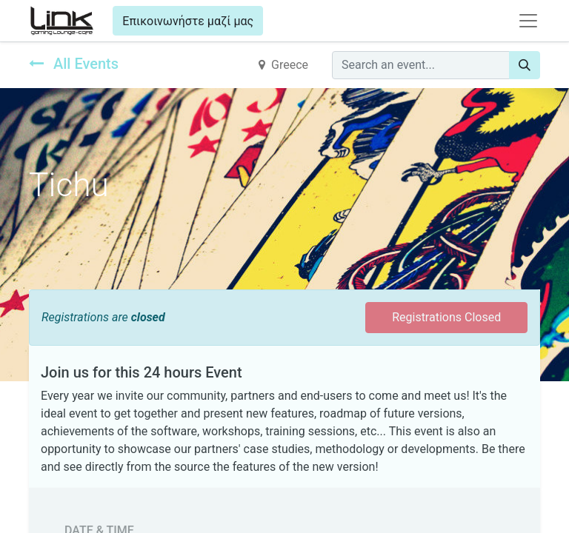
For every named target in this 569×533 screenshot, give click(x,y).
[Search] (524, 65)
